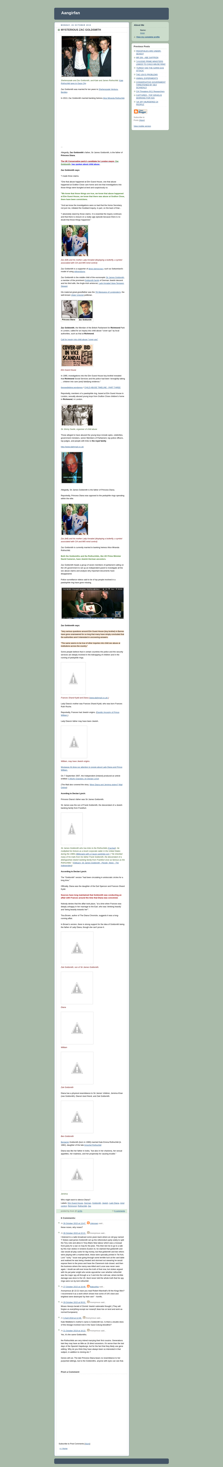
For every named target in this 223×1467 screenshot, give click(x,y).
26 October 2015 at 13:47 (74, 1223)
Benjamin (65, 1142)
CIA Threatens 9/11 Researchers (150, 91)
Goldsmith (96, 1203)
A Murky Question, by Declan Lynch (83, 779)
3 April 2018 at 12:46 (72, 1318)
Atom (87, 1444)
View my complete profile (148, 37)
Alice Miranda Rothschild (113, 98)
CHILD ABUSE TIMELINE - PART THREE (102, 387)
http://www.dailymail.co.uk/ (72, 447)
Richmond (72, 1206)
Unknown (94, 1223)
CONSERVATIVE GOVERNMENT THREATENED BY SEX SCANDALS (151, 85)
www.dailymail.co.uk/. (99, 698)
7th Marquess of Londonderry (108, 292)
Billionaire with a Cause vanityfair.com (93, 854)
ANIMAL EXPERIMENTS (147, 78)
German (87, 1203)
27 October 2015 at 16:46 (74, 1287)
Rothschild (82, 1206)
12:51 (79, 1211)
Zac (89, 1206)
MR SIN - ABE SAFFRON (147, 58)
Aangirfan (70, 13)
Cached (111, 848)
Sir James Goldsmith (115, 277)
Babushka (94, 1287)
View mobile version (142, 126)
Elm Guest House (75, 1203)
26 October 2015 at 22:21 (74, 1233)
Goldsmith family (92, 280)
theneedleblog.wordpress (72, 387)
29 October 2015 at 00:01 (74, 1302)
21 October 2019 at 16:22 (74, 1331)
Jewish (105, 1203)
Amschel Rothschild (92, 1145)
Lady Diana (114, 1203)
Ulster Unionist (77, 295)
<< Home (63, 1448)
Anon (142, 33)
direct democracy (96, 269)
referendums (79, 271)
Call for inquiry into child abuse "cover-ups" (79, 339)
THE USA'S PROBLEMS (147, 75)
